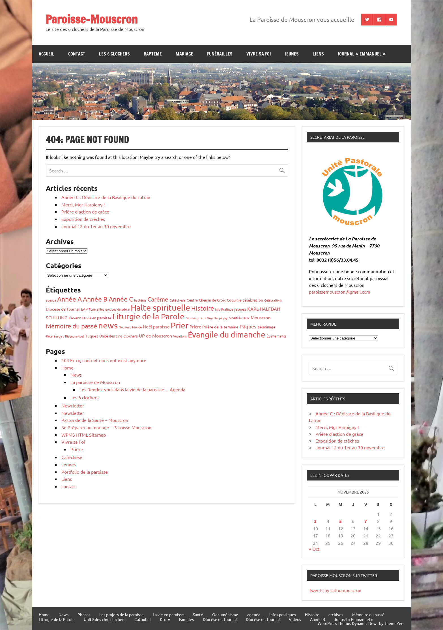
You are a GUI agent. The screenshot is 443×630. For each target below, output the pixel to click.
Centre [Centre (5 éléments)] (192, 300)
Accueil (46, 54)
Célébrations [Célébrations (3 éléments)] (273, 300)
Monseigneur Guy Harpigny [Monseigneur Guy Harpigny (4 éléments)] (206, 318)
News (76, 374)
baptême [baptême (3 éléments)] (140, 300)
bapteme (153, 54)
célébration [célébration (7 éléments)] (252, 299)
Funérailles (220, 54)
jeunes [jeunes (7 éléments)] (240, 308)
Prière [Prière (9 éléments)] (195, 326)
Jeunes (68, 464)
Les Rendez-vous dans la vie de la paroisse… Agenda (132, 389)
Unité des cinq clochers (104, 619)
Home (67, 367)
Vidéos (295, 619)
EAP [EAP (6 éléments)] (84, 309)
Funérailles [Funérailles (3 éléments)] (96, 309)
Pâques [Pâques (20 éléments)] (248, 326)
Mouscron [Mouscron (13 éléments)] (260, 317)
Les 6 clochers (114, 54)
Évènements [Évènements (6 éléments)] (276, 336)
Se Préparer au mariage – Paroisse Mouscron (106, 427)
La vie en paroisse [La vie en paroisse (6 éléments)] (96, 317)
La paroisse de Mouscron (95, 382)
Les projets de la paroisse (121, 614)
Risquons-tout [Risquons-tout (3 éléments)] (74, 336)
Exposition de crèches (83, 219)
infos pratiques (282, 614)
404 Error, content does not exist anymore (103, 360)
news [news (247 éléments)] (108, 325)
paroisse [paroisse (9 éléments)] (161, 326)
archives (335, 614)
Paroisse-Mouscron (92, 19)
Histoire (312, 614)
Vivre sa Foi (258, 54)
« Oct (314, 549)
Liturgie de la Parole (57, 619)
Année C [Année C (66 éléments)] (121, 299)
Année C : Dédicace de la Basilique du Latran (105, 197)
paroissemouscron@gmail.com (339, 291)
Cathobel (142, 619)
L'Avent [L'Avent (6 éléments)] (75, 317)
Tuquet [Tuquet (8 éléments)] (91, 335)
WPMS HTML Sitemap (83, 434)
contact (76, 54)
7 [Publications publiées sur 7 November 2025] (365, 521)
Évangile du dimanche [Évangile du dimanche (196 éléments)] (226, 334)
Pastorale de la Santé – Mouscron (94, 420)
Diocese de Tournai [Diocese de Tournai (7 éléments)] (63, 308)
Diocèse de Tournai (220, 619)
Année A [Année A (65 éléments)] (69, 299)
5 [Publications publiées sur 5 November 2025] (340, 521)
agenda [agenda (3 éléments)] (51, 300)
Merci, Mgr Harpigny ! (83, 204)
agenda (253, 614)
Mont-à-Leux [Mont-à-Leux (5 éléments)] (239, 317)
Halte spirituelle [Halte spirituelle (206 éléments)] (160, 307)
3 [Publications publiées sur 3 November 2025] (315, 521)
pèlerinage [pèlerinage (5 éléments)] (266, 326)
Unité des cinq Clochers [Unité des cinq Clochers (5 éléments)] (118, 336)
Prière (76, 449)
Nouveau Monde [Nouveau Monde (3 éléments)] (130, 327)
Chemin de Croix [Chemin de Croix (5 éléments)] (212, 300)
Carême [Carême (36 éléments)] (157, 299)
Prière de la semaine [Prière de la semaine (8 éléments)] (220, 326)
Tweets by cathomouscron (335, 590)
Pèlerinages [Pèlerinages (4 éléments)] (55, 336)
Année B (317, 619)
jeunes (292, 54)
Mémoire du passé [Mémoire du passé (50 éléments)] (71, 326)
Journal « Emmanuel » (362, 54)
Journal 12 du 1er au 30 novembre (96, 226)
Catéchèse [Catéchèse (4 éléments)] (177, 300)
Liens (318, 54)
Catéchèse (71, 457)
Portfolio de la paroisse (84, 472)
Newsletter (72, 405)
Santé (198, 614)
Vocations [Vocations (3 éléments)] (180, 336)
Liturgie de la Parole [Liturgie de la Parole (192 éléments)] (148, 316)
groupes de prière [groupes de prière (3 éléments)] (117, 309)
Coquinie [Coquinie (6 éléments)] (234, 300)
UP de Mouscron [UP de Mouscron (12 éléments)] (155, 335)
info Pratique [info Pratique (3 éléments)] (224, 309)
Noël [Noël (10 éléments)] (147, 326)
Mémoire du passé (368, 614)
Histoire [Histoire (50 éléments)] (202, 308)
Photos (84, 614)
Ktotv (165, 619)
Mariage (184, 54)
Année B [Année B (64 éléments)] (95, 299)
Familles (186, 619)
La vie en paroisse (168, 614)
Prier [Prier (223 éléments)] (179, 325)
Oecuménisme (225, 614)
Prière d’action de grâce (85, 211)
